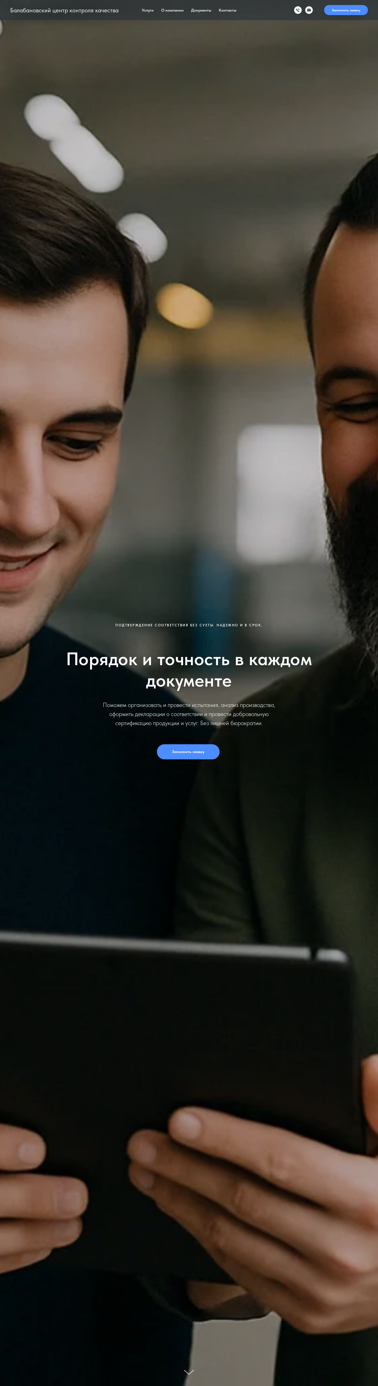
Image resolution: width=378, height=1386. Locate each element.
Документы (201, 10)
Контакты (227, 10)
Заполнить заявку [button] (346, 10)
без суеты (202, 625)
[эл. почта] (309, 10)
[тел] (298, 10)
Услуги (148, 10)
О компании (172, 10)
